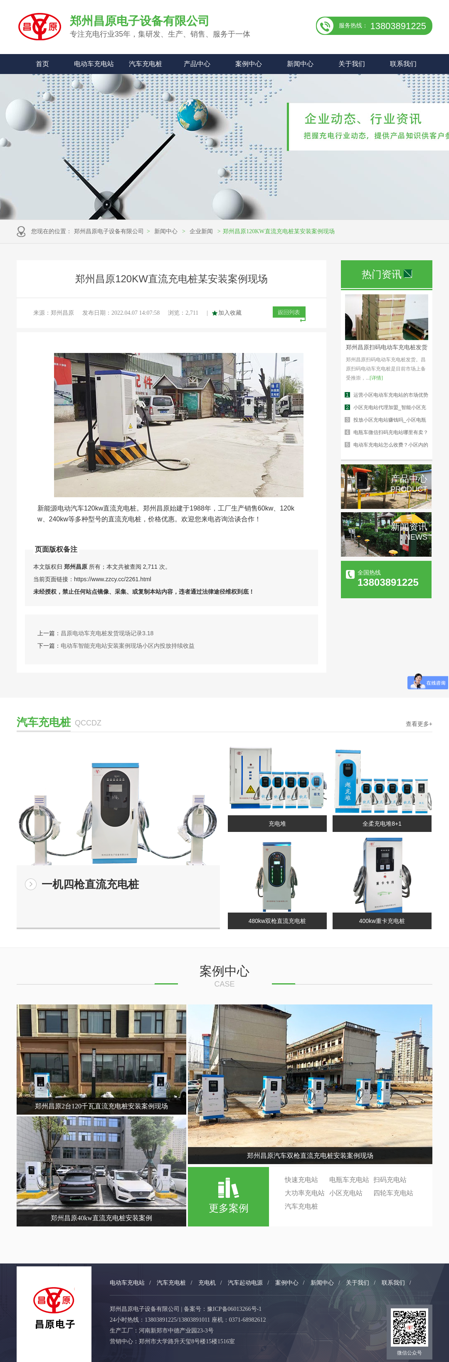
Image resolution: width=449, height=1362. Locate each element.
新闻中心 (300, 63)
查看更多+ (419, 723)
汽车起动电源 (245, 1283)
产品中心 (197, 63)
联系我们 (403, 63)
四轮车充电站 (393, 1193)
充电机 (207, 1283)
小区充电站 (346, 1193)
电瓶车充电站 (349, 1179)
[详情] (376, 378)
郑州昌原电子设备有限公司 (109, 231)
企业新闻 (201, 231)
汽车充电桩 (145, 63)
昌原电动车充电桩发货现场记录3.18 (107, 633)
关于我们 (351, 63)
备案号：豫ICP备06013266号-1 (223, 1309)
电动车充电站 (94, 63)
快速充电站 (301, 1179)
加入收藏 (230, 313)
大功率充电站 (305, 1193)
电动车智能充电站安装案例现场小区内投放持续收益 (128, 645)
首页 (42, 63)
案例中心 (248, 63)
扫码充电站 (390, 1179)
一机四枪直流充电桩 (90, 884)
